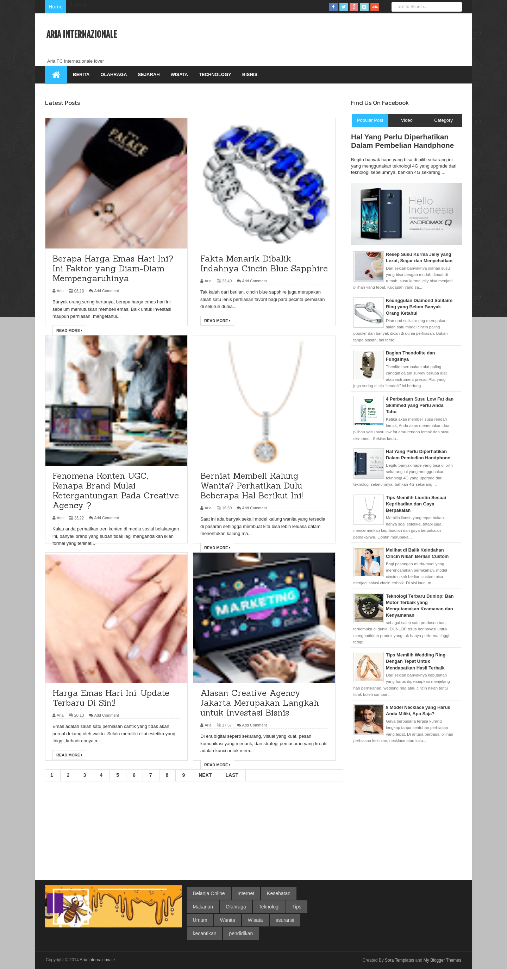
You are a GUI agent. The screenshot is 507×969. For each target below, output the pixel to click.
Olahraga (113, 74)
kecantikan (205, 933)
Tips (296, 907)
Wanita (227, 920)
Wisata (179, 74)
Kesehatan (278, 893)
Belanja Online (209, 893)
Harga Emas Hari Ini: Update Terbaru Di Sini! (110, 697)
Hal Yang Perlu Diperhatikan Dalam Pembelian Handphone (402, 141)
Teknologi (269, 907)
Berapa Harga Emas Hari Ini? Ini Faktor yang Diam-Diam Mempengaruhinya (112, 268)
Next (205, 775)
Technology (215, 74)
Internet (246, 893)
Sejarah (149, 74)
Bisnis (249, 74)
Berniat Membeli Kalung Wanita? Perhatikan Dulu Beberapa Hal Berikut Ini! (251, 485)
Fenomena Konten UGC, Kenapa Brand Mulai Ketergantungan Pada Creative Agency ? (115, 490)
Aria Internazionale (97, 959)
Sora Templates (399, 960)
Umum (200, 920)
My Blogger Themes (442, 960)
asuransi (285, 920)
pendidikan (241, 933)
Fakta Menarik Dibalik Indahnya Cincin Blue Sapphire (264, 263)
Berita (81, 74)
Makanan (203, 907)
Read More (69, 330)
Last (232, 775)
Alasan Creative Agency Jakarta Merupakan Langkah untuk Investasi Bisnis (259, 702)
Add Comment (106, 291)
